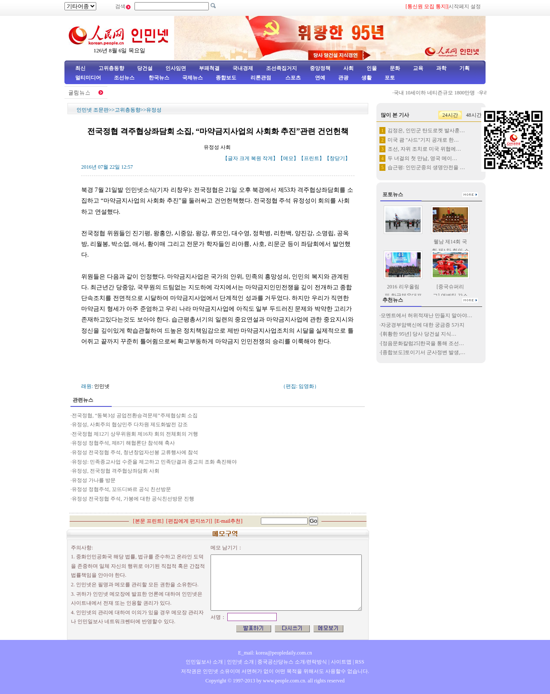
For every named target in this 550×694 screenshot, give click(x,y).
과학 (441, 68)
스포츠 (292, 78)
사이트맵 (341, 662)
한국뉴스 (159, 78)
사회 (348, 68)
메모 (288, 158)
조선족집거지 (281, 68)
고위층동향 (111, 68)
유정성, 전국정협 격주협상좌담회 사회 (115, 471)
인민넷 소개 (240, 662)
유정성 (154, 110)
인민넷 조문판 (92, 110)
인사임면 (175, 68)
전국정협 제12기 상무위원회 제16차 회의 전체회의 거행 (135, 434)
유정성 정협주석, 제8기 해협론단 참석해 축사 (123, 443)
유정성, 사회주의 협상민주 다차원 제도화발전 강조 (130, 424)
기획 (464, 68)
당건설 (145, 68)
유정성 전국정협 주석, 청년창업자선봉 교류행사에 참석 (135, 452)
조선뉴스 (125, 78)
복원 (256, 158)
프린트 (311, 158)
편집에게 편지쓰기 (189, 521)
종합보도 (226, 78)
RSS (359, 662)
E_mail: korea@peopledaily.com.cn (275, 653)
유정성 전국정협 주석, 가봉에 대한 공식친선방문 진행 (133, 499)
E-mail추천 (229, 521)
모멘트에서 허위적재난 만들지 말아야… (426, 315)
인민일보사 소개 (204, 662)
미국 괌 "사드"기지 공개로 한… (423, 140)
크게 (244, 158)
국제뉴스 (192, 78)
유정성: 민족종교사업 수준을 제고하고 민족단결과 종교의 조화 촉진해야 (154, 462)
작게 (268, 158)
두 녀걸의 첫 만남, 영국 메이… (422, 158)
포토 (390, 78)
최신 (80, 68)
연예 (319, 78)
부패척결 (209, 68)
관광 (343, 78)
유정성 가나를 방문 (94, 480)
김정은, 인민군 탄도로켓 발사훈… (426, 130)
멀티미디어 (88, 78)
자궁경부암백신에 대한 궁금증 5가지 (422, 325)
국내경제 (242, 68)
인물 (372, 68)
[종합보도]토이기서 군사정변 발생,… (423, 352)
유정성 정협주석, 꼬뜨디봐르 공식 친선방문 (121, 489)
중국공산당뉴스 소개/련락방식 (292, 662)
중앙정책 (320, 68)
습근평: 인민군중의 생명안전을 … (426, 167)
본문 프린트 (148, 521)
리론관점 (261, 78)
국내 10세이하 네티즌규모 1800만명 (438, 93)
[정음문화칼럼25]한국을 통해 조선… (422, 343)
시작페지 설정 (465, 6)
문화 (395, 68)
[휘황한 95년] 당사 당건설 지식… (418, 334)
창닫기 (337, 158)
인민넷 (102, 386)
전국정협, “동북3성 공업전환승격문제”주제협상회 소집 (135, 415)
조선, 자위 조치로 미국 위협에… (424, 149)
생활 (366, 78)
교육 (418, 68)
